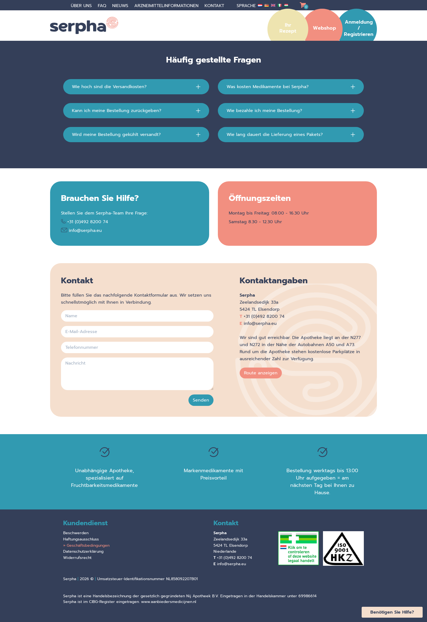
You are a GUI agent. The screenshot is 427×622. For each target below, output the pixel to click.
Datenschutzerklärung (83, 551)
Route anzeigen (260, 373)
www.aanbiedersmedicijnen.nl (168, 602)
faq (103, 5)
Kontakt (215, 5)
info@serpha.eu (85, 230)
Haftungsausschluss (81, 539)
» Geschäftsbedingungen (86, 545)
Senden (201, 400)
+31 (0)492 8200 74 (87, 222)
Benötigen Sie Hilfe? (392, 612)
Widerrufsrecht (77, 558)
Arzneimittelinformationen (167, 5)
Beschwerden (76, 533)
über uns (82, 5)
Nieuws (121, 5)
